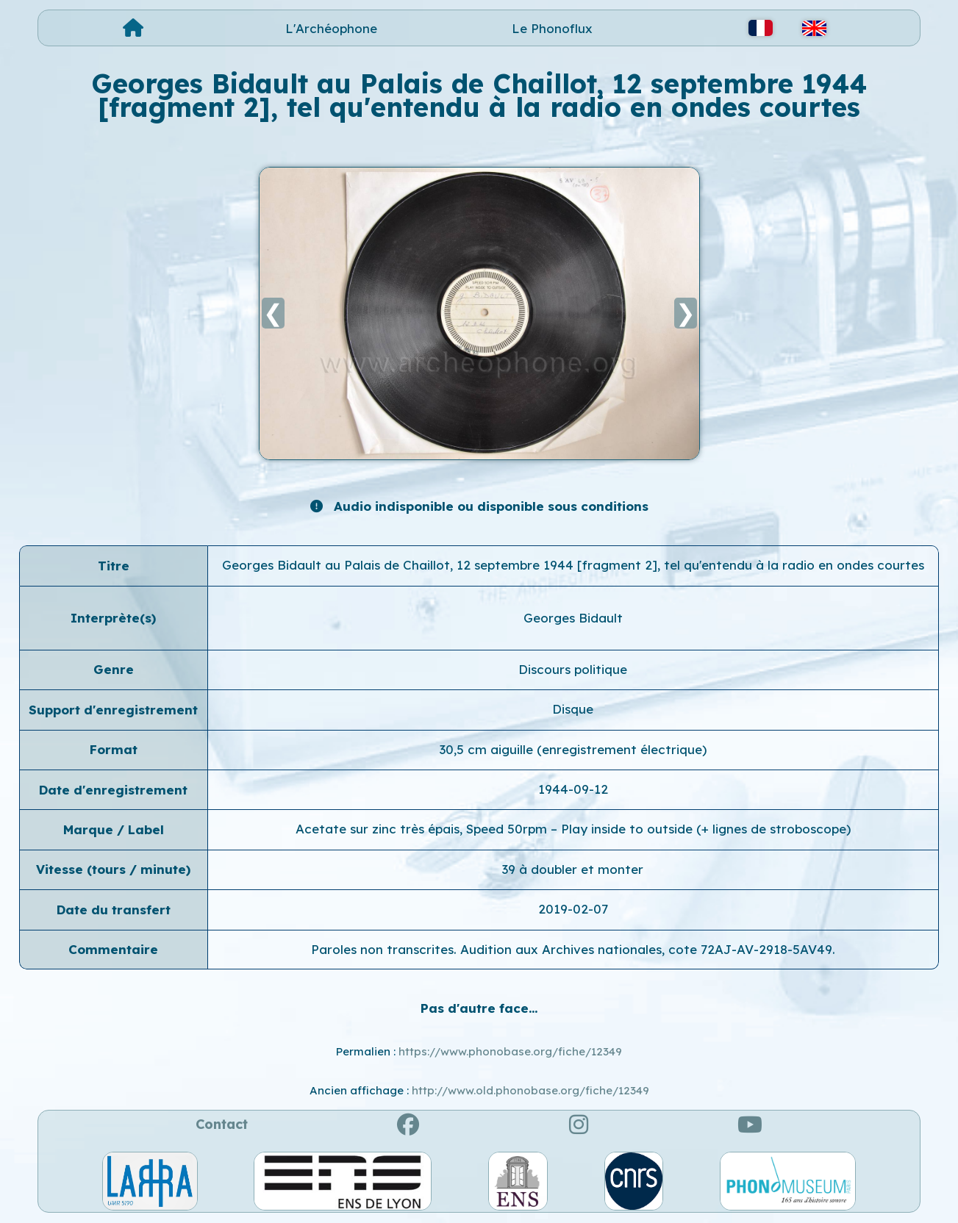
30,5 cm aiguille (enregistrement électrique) (573, 749)
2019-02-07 (573, 909)
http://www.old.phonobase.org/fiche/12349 (530, 1090)
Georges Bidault (573, 617)
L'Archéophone (331, 28)
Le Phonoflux (552, 28)
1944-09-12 (573, 789)
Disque (572, 709)
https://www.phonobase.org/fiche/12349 (510, 1051)
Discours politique (572, 669)
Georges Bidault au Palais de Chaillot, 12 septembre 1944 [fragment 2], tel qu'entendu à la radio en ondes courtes (573, 565)
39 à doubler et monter (572, 869)
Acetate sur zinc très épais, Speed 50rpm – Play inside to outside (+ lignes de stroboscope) (573, 828)
